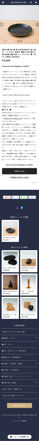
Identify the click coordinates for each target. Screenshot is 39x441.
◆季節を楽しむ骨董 (8, 383)
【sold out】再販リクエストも (12, 395)
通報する (34, 182)
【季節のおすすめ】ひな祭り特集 (13, 332)
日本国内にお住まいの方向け (19, 177)
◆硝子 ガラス (7, 344)
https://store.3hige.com (13, 118)
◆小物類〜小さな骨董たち (11, 370)
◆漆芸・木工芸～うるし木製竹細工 (14, 351)
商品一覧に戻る (19, 406)
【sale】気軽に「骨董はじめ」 (12, 389)
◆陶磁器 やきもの (8, 338)
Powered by (19, 421)
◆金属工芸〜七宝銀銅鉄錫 (11, 357)
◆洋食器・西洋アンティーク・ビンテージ (16, 376)
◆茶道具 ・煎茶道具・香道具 (12, 364)
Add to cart (19, 171)
